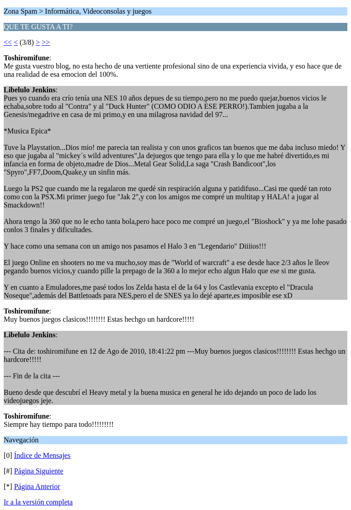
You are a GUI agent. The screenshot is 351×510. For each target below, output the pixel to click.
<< (8, 42)
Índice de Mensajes (42, 455)
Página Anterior (37, 486)
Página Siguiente (39, 471)
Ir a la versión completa (38, 502)
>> (46, 42)
